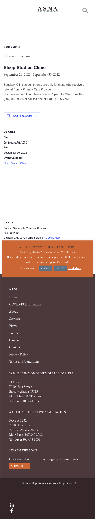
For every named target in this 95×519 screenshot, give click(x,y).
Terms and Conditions (24, 361)
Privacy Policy (18, 354)
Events (13, 333)
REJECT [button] (60, 268)
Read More (74, 268)
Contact (14, 347)
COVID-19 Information (25, 304)
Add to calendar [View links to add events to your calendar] (22, 115)
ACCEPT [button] (45, 268)
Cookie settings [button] (26, 268)
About (13, 311)
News (13, 326)
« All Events (12, 46)
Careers (14, 340)
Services (14, 319)
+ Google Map (52, 237)
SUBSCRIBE (19, 466)
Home (13, 297)
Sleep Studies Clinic (15, 163)
